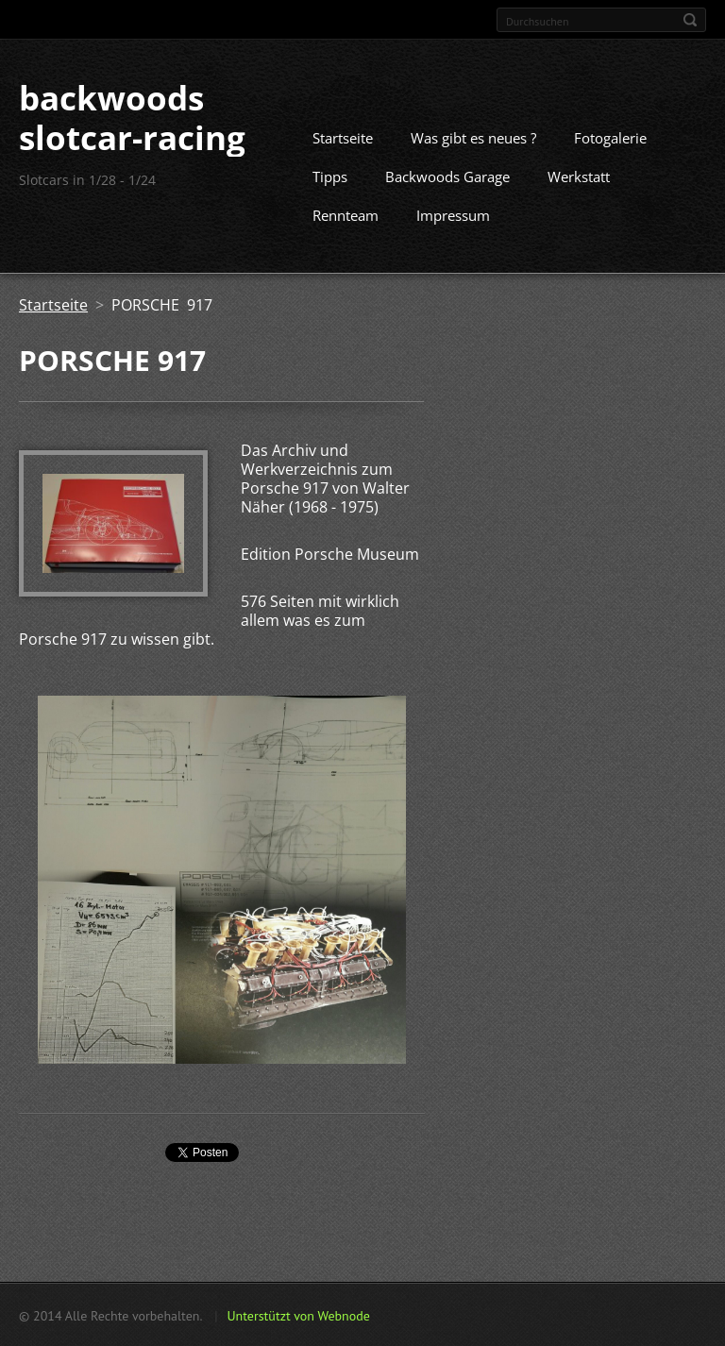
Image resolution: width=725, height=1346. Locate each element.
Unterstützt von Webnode (298, 1314)
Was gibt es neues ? (473, 136)
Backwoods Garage (447, 175)
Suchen (690, 19)
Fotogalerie (610, 136)
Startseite (342, 136)
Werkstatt (579, 175)
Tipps (329, 175)
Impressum (453, 214)
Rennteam (345, 214)
